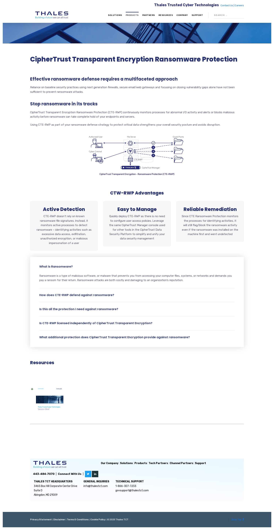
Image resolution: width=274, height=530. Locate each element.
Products (132, 15)
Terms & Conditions (78, 519)
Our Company (109, 463)
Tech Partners (158, 463)
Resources (166, 15)
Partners (148, 15)
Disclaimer (59, 519)
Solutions (115, 15)
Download (208, 404)
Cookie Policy (97, 519)
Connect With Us (69, 474)
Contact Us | (227, 5)
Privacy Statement (41, 519)
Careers (239, 5)
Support (197, 15)
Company (182, 15)
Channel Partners (181, 463)
